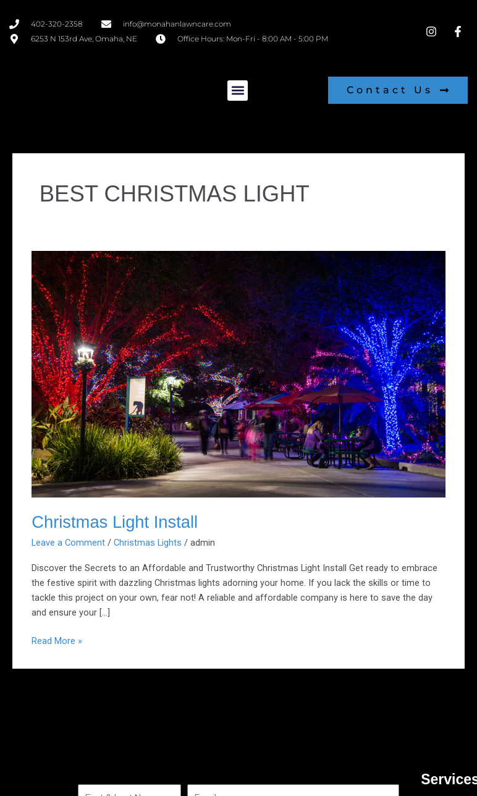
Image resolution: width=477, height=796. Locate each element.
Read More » (57, 639)
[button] (237, 90)
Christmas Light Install (115, 521)
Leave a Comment (68, 542)
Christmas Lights (148, 542)
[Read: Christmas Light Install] (238, 373)
